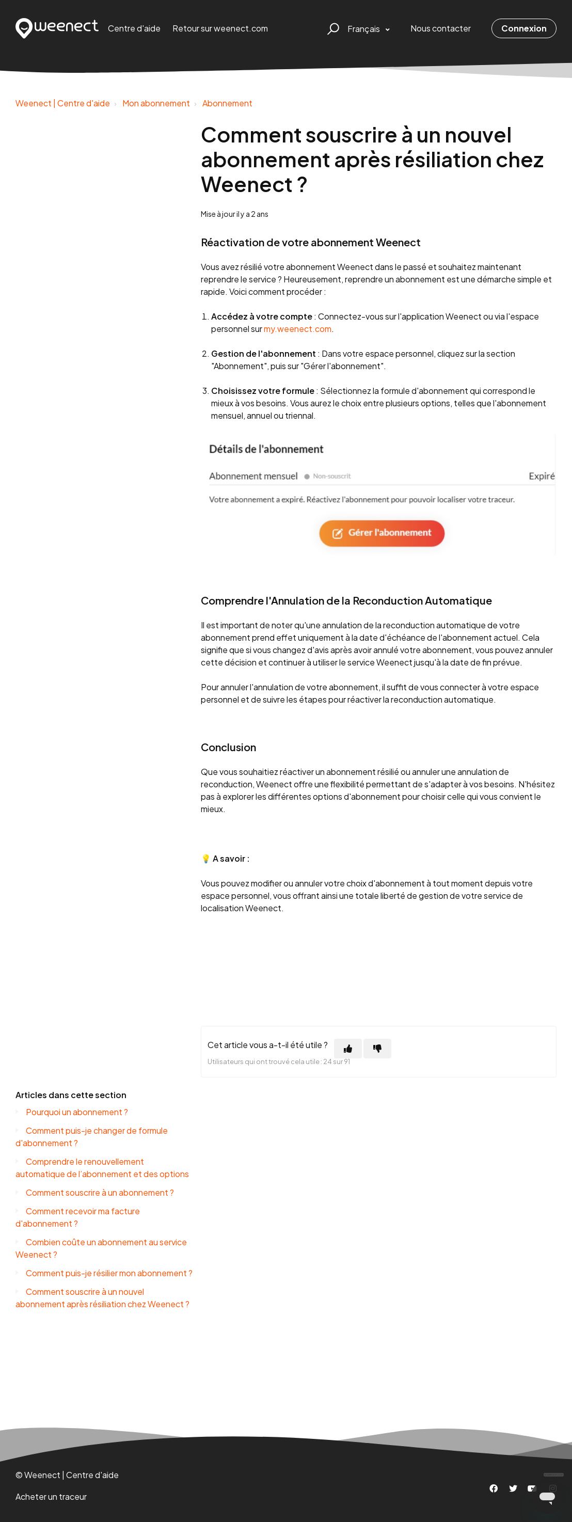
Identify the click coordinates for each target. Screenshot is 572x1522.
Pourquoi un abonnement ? (77, 1111)
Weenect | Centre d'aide (62, 103)
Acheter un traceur (51, 1496)
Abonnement (227, 103)
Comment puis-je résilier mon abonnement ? (109, 1272)
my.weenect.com (297, 328)
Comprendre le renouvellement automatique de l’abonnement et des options (102, 1167)
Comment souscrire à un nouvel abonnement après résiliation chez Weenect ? (102, 1297)
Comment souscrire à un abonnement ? (100, 1192)
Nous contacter (440, 28)
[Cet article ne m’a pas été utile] (377, 1048)
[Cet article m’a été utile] (348, 1048)
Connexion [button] (524, 28)
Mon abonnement (156, 103)
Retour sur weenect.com (220, 28)
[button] (331, 28)
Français (364, 28)
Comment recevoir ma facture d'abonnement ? (77, 1217)
